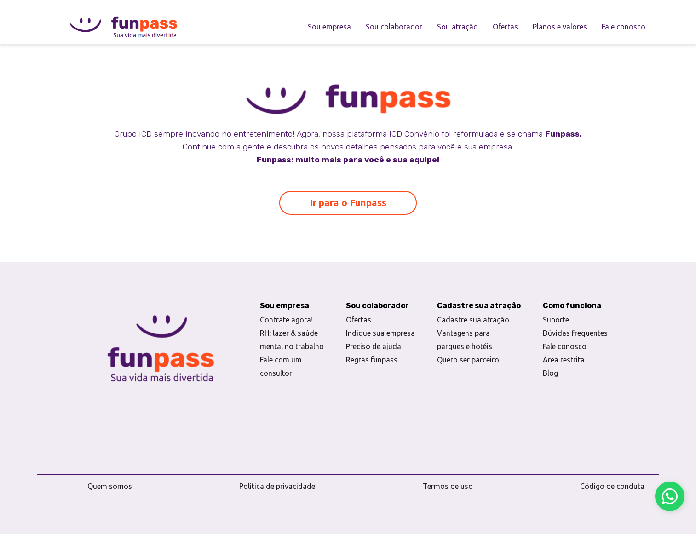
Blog (550, 373)
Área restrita (564, 360)
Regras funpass (371, 360)
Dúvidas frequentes (575, 333)
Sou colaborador (394, 27)
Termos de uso (448, 486)
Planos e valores (560, 27)
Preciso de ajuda (373, 346)
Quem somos (109, 486)
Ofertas (505, 27)
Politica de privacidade (277, 486)
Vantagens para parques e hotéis (464, 339)
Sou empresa (329, 27)
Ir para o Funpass (348, 202)
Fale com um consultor (281, 366)
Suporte (556, 320)
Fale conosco (623, 27)
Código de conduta (612, 486)
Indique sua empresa (380, 333)
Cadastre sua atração (473, 320)
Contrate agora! (286, 320)
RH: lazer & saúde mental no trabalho (292, 339)
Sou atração (457, 27)
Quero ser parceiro (468, 360)
